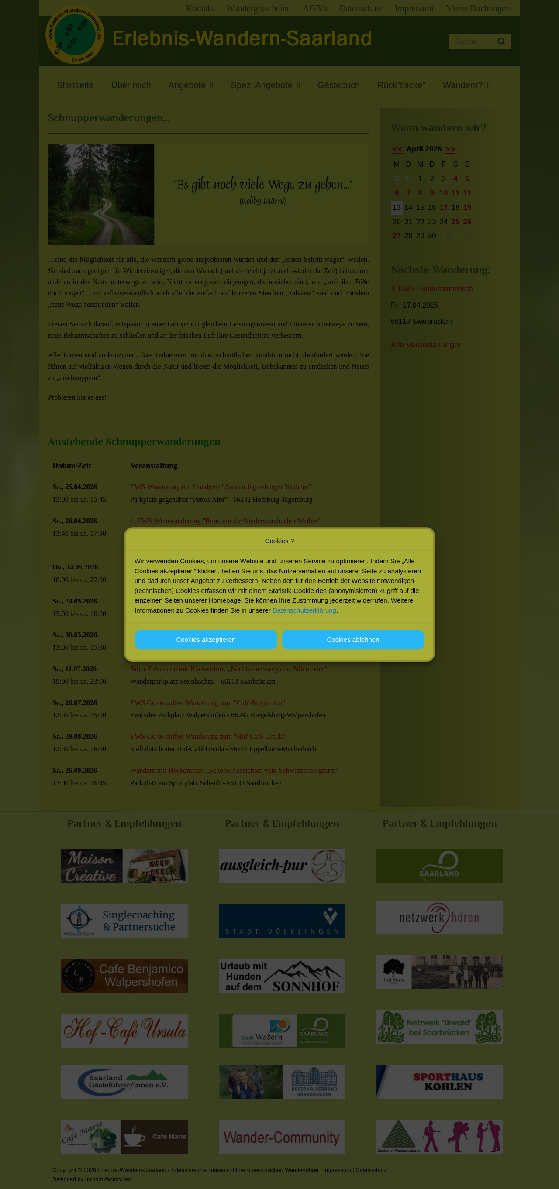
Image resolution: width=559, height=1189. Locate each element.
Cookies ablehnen (353, 639)
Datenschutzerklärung (304, 610)
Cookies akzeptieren (206, 639)
